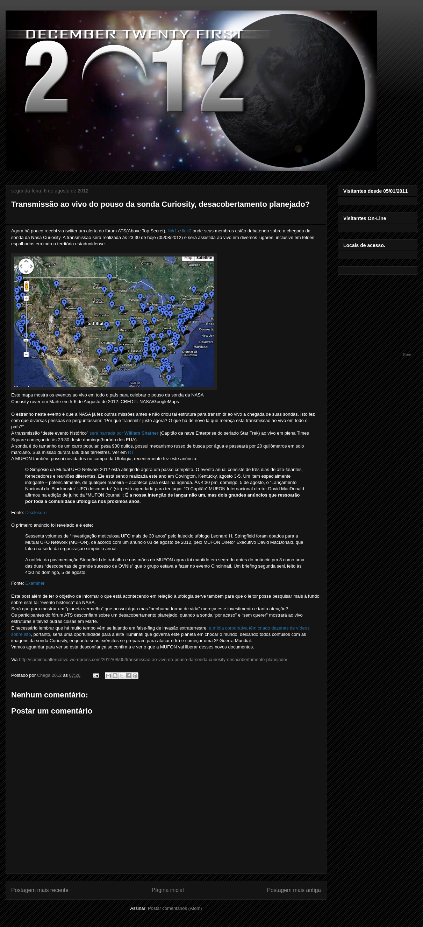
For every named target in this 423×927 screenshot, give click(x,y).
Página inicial (168, 890)
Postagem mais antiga (294, 890)
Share (406, 354)
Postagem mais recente (40, 890)
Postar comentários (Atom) (175, 908)
